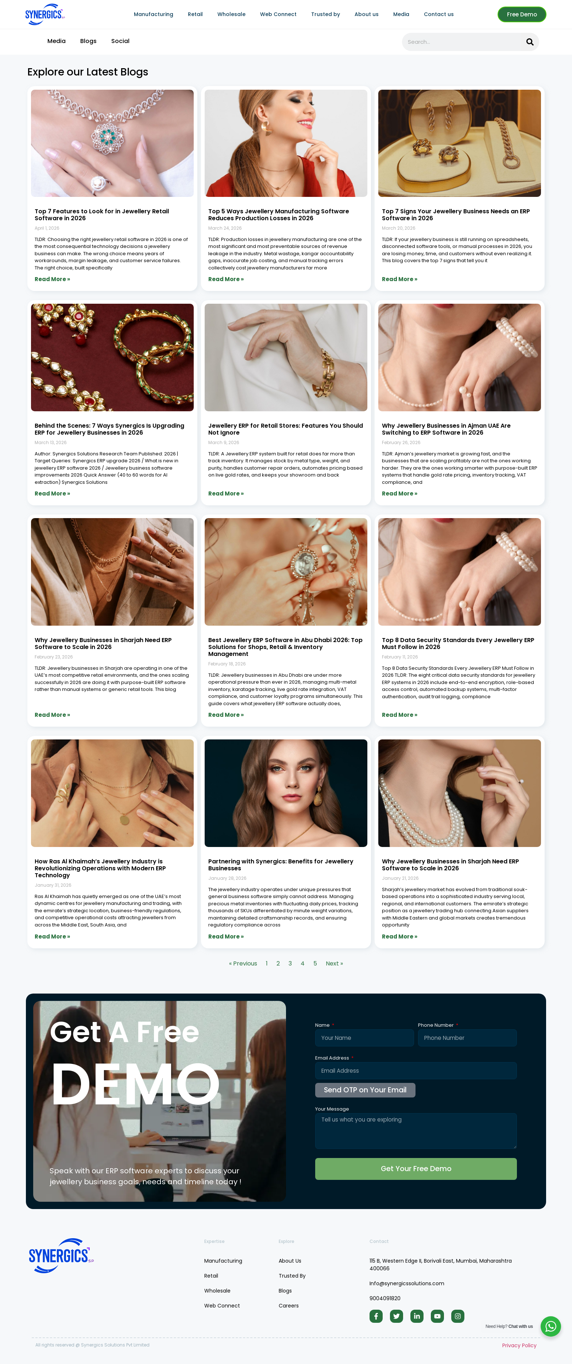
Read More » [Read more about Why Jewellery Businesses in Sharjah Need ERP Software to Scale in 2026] (52, 715)
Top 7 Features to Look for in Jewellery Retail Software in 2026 (102, 214)
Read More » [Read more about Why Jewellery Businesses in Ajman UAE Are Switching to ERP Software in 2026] (399, 493)
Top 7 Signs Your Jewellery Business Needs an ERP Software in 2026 (456, 214)
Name (323, 1026)
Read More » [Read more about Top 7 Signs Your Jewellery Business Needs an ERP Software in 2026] (399, 279)
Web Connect (278, 14)
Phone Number (436, 1026)
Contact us (439, 14)
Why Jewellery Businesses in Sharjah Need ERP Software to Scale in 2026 (103, 643)
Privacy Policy (519, 1347)
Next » (334, 963)
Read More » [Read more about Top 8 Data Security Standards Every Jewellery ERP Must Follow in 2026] (399, 715)
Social (120, 41)
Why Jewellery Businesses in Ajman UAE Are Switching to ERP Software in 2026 (446, 429)
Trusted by (325, 14)
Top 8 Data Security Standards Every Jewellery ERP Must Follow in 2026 (458, 643)
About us (367, 14)
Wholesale (231, 14)
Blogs (88, 41)
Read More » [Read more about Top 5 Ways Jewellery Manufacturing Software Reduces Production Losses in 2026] (226, 279)
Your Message (332, 1109)
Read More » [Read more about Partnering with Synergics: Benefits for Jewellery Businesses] (226, 936)
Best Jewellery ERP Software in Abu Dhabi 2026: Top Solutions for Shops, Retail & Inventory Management (285, 647)
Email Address (332, 1058)
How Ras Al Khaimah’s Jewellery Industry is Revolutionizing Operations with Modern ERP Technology (100, 868)
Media (401, 14)
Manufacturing (153, 14)
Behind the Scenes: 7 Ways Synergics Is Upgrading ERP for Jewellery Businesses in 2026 (109, 429)
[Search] (530, 42)
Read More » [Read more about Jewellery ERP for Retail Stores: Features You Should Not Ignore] (226, 493)
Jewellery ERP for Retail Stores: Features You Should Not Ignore (285, 429)
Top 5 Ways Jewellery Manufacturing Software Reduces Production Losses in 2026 (278, 214)
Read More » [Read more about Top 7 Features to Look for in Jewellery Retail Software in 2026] (52, 279)
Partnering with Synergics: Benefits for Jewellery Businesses (280, 865)
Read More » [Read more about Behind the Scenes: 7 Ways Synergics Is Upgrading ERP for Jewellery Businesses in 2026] (52, 493)
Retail (195, 14)
